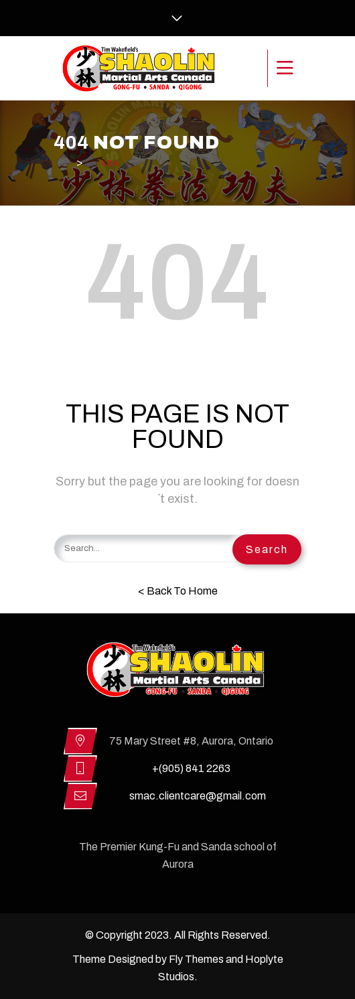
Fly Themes (196, 959)
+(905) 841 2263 (191, 768)
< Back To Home (178, 591)
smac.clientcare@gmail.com (197, 795)
